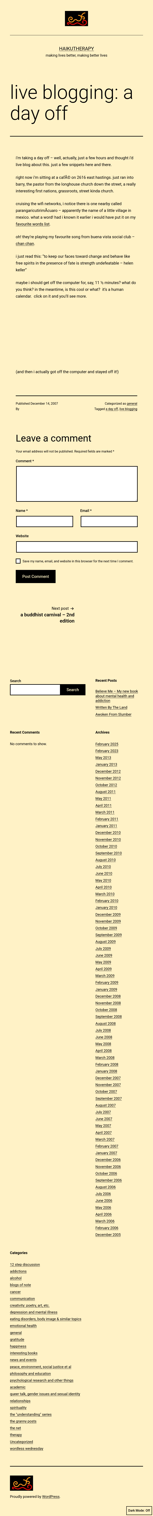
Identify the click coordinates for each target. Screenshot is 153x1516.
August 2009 (105, 942)
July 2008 (103, 1030)
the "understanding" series (31, 1414)
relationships (20, 1401)
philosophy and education (30, 1373)
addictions (18, 1271)
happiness (18, 1346)
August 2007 (105, 1105)
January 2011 (106, 826)
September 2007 (108, 1098)
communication (22, 1299)
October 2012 (106, 785)
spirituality (18, 1408)
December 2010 (108, 832)
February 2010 (106, 901)
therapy (16, 1435)
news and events (23, 1360)
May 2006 (103, 1207)
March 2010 (105, 894)
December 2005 (108, 1235)
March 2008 (105, 1058)
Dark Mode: (139, 1510)
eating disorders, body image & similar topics (45, 1319)
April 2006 (103, 1214)
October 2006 (106, 1173)
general (132, 403)
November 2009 (108, 921)
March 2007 (105, 1139)
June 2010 (103, 873)
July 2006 (103, 1194)
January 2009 (106, 989)
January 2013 (106, 764)
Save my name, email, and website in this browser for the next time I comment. (78, 561)
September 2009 (108, 935)
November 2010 (108, 839)
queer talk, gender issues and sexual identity (45, 1394)
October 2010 (106, 846)
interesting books (23, 1353)
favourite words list (33, 224)
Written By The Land (111, 707)
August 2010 (105, 860)
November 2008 (108, 1003)
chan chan (25, 243)
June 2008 (103, 1037)
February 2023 (106, 751)
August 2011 (105, 792)
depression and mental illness (33, 1312)
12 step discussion (25, 1264)
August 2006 (105, 1187)
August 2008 (105, 1023)
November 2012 (108, 778)
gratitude (17, 1339)
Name (22, 511)
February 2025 (106, 744)
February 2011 (106, 819)
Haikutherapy (76, 48)
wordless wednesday (26, 1448)
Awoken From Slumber (113, 714)
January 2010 (106, 907)
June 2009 (103, 955)
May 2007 (103, 1125)
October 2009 (106, 928)
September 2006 (108, 1180)
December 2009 (108, 914)
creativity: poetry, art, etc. (30, 1305)
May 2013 (103, 758)
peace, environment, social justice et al (40, 1367)
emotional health (23, 1326)
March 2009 (105, 976)
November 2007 (108, 1085)
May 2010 (103, 880)
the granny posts (23, 1421)
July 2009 (103, 948)
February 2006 (106, 1228)
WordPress (51, 1496)
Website (22, 536)
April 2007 (103, 1132)
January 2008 (106, 1071)
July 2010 (103, 867)
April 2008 (103, 1051)
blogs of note (20, 1285)
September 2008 (108, 1016)
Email (86, 511)
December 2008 (108, 996)
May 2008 (103, 1044)
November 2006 (108, 1167)
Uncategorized (21, 1442)
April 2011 (103, 805)
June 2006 (103, 1200)
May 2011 (103, 798)
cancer (15, 1292)
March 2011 (105, 812)
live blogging (128, 409)
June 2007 (103, 1119)
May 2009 (103, 962)
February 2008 (106, 1064)
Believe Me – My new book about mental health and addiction (116, 696)
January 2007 (106, 1153)
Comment (25, 461)
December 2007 (108, 1078)
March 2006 (105, 1221)
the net (15, 1428)
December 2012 (108, 771)
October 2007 (106, 1091)
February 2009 (106, 982)
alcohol (16, 1278)
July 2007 (103, 1112)
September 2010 (108, 853)
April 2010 (103, 887)
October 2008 (106, 1010)
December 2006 (108, 1160)
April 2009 (103, 969)
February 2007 (106, 1146)
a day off (112, 409)
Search (15, 681)
